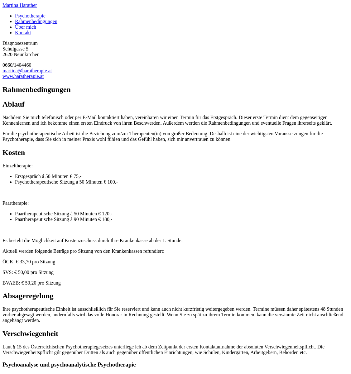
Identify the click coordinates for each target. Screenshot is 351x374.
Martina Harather (19, 5)
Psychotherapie (30, 15)
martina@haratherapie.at (27, 70)
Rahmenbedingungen (36, 21)
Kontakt (23, 32)
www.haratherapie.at (23, 76)
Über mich (25, 27)
